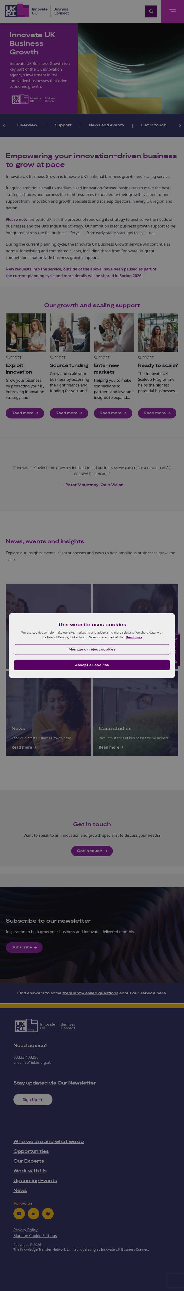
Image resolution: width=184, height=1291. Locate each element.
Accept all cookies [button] (92, 665)
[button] (92, 649)
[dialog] (92, 645)
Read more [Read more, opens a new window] (134, 637)
